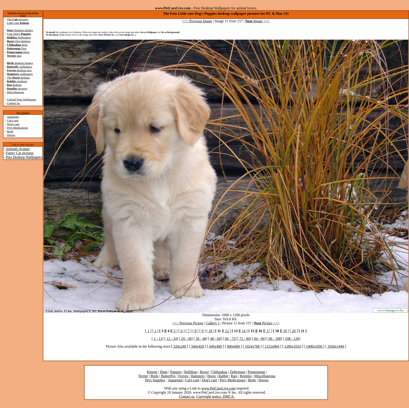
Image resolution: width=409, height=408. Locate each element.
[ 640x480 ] (215, 346)
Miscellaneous (15, 92)
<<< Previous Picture (187, 323)
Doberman (237, 372)
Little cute (18, 23)
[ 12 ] (227, 331)
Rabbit (223, 376)
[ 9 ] (202, 331)
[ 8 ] (195, 331)
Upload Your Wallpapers (21, 99)
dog (14, 55)
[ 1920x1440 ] (335, 346)
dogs (17, 44)
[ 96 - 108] (274, 339)
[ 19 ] (285, 331)
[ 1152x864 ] (272, 346)
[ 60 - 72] (229, 339)
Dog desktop (19, 41)
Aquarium (13, 116)
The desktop (18, 77)
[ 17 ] (268, 331)
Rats (234, 376)
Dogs (18, 52)
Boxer (204, 372)
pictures (17, 88)
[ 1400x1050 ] (314, 346)
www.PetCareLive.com (218, 388)
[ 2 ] (155, 331)
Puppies (176, 372)
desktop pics (19, 70)
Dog (16, 48)
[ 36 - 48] (200, 339)
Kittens (152, 372)
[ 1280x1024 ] (292, 346)
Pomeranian (256, 372)
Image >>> (257, 21)
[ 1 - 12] (157, 339)
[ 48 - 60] (215, 339)
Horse (211, 376)
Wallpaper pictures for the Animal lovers (23, 14)
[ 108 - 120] (291, 339)
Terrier (143, 376)
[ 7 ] (188, 331)
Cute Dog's (19, 34)
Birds (10, 131)
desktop (14, 85)
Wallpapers (19, 37)
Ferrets (183, 376)
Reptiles (246, 376)
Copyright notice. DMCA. (215, 396)
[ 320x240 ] (179, 346)
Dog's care (13, 124)
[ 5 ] (174, 331)
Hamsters (197, 376)
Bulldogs (190, 372)
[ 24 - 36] (186, 339)
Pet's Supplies (23, 113)
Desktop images (20, 30)
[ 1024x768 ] (252, 346)
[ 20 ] (294, 331)
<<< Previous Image (197, 21)
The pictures (17, 19)
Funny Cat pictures (20, 153)
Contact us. (14, 103)
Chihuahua (219, 372)
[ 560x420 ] (197, 346)
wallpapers (19, 66)
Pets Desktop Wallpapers (24, 157)
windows (17, 81)
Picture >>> (267, 323)
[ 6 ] (182, 331)
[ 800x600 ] (233, 346)
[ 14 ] (244, 331)
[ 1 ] (148, 331)
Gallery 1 (213, 323)
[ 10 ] (210, 331)
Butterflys (168, 376)
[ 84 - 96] (259, 339)
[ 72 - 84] (244, 339)
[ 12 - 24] (171, 339)
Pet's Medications (17, 127)
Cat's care (12, 120)
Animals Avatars (17, 149)
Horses (11, 135)
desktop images (20, 63)
